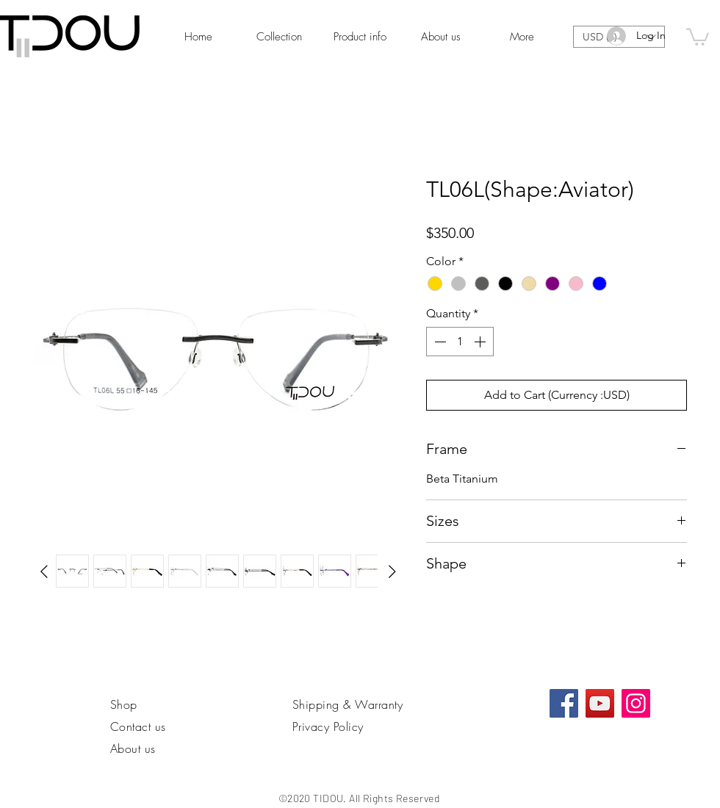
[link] (697, 36)
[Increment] (481, 342)
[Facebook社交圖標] (564, 703)
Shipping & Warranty (347, 704)
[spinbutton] (460, 342)
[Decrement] (438, 342)
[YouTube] (600, 703)
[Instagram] (636, 703)
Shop (123, 704)
